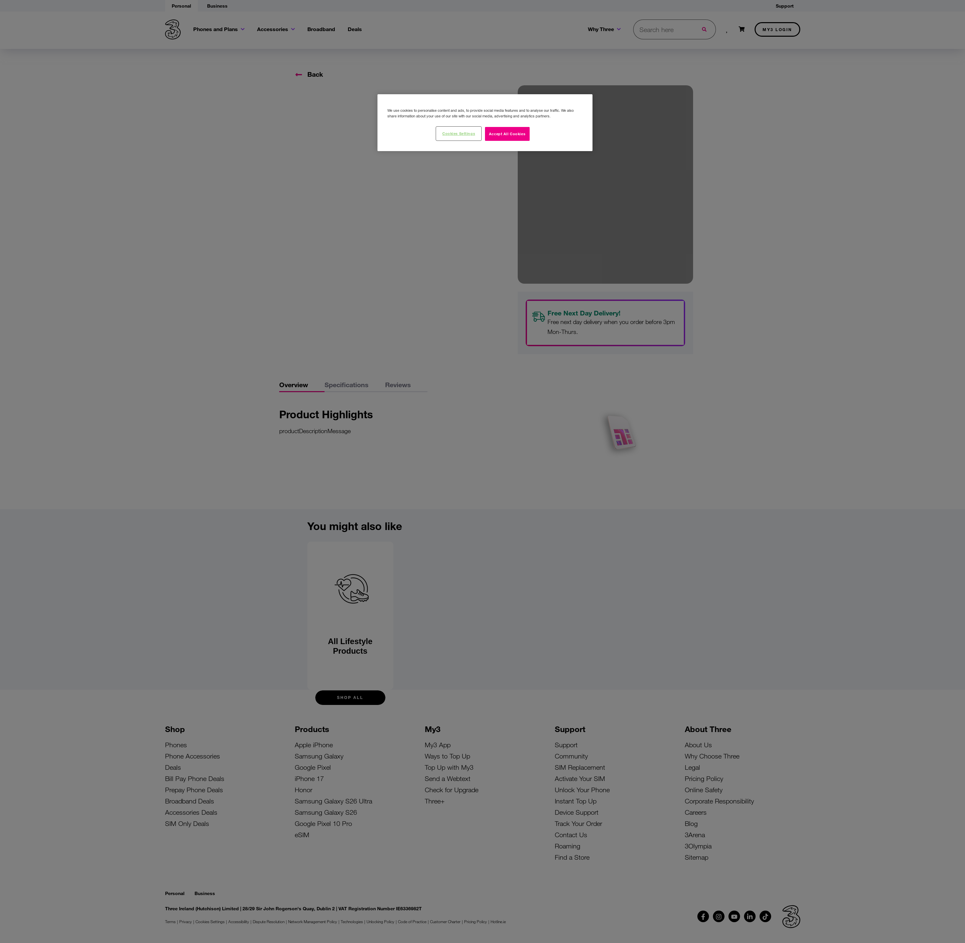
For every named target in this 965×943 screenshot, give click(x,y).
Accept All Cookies (507, 133)
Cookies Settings (458, 133)
